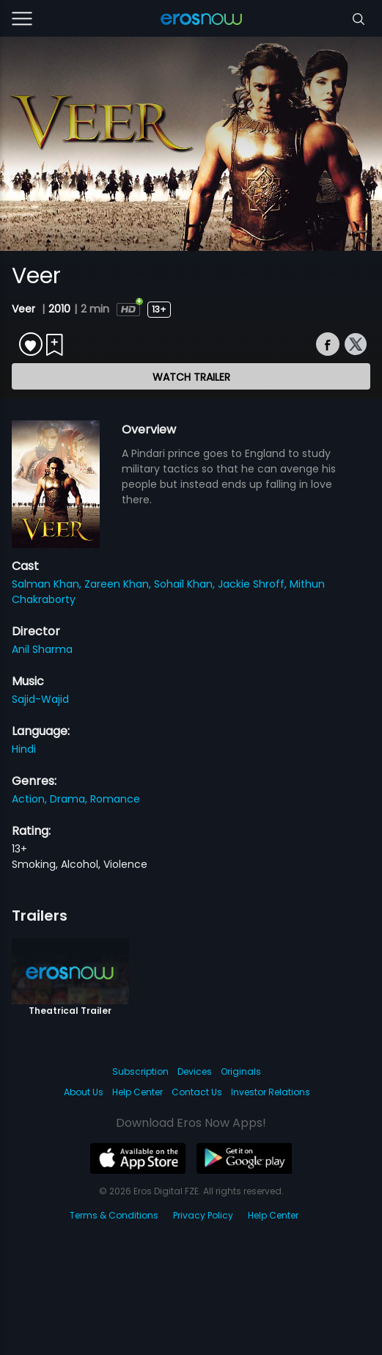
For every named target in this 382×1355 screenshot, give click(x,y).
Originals (241, 1071)
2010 (59, 309)
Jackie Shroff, (254, 584)
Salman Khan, (48, 584)
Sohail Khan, (186, 584)
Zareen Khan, (119, 584)
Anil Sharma (42, 649)
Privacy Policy (203, 1215)
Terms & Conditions (114, 1215)
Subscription (140, 1071)
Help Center (137, 1092)
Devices (194, 1071)
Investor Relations (270, 1092)
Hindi (24, 749)
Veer (25, 309)
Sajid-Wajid (40, 699)
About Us (83, 1092)
